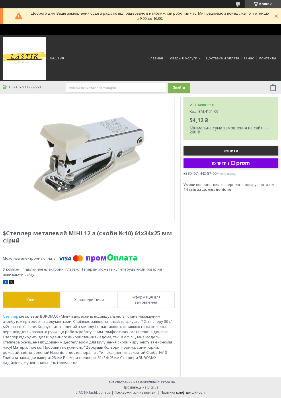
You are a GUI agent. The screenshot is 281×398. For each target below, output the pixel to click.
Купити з (231, 163)
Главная (156, 58)
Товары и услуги (182, 58)
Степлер (10, 316)
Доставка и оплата (222, 58)
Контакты (267, 58)
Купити (231, 151)
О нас (249, 58)
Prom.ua (168, 382)
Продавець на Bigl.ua (141, 387)
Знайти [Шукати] (179, 88)
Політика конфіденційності (183, 392)
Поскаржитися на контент (135, 392)
